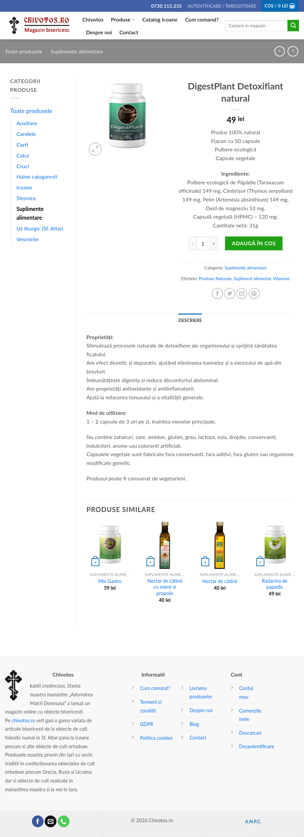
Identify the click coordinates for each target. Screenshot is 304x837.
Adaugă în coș (254, 243)
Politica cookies (156, 738)
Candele (26, 134)
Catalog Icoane (160, 19)
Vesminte (27, 239)
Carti (22, 144)
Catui (22, 155)
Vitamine (281, 278)
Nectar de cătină (219, 581)
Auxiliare (26, 123)
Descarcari (250, 733)
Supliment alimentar (252, 278)
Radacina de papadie (275, 584)
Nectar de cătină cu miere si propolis (164, 587)
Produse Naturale (215, 278)
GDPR (146, 724)
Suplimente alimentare (77, 51)
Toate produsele (24, 51)
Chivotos (92, 19)
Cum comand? (202, 19)
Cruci (22, 166)
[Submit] (293, 25)
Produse (123, 19)
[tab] (190, 320)
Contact (128, 32)
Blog (194, 724)
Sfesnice (26, 198)
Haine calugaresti (36, 176)
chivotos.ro (23, 720)
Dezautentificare (256, 746)
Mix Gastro (110, 581)
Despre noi (99, 32)
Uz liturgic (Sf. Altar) (39, 228)
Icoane (24, 187)
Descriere (190, 320)
